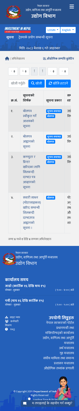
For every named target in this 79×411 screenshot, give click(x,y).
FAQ (11, 329)
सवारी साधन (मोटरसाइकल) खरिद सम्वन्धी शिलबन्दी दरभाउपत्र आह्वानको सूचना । (32, 213)
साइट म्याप (14, 317)
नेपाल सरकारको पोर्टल (60, 323)
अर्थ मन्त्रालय (66, 348)
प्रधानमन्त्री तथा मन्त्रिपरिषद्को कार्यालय (59, 330)
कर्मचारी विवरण (12, 323)
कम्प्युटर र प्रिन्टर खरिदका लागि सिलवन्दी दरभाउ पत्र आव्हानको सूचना (31, 172)
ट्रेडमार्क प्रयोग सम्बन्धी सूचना (36, 37)
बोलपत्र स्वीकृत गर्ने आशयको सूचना (29, 118)
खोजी (36, 83)
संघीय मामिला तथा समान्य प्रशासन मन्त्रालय (58, 360)
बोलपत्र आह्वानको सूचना (28, 141)
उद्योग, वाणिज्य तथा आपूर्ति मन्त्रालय (58, 340)
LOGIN (52, 30)
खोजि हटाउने (58, 83)
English (66, 30)
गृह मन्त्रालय (67, 353)
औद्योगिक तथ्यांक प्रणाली (59, 368)
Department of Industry (47, 391)
